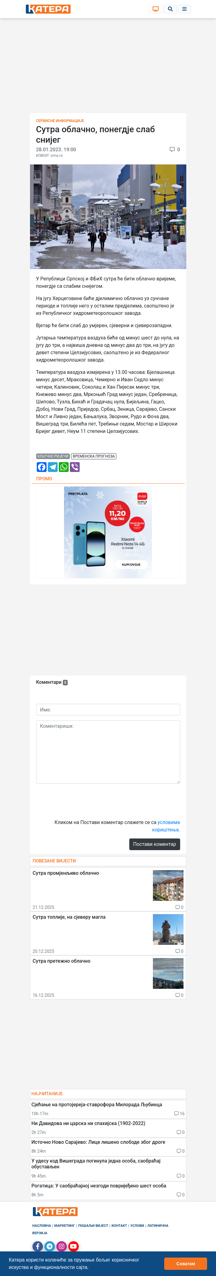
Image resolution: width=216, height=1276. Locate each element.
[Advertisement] (108, 68)
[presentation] (82, 801)
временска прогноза (94, 456)
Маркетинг (64, 1226)
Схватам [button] (185, 1263)
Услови (137, 1226)
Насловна (41, 1226)
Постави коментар (154, 844)
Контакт (119, 1226)
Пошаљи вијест (93, 1226)
